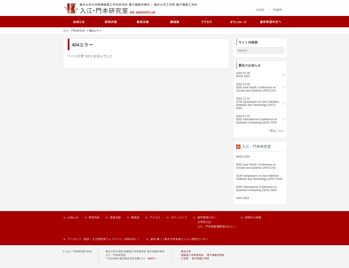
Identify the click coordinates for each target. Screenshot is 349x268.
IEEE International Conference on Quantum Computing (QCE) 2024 (256, 188)
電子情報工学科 (200, 258)
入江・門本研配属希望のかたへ (216, 226)
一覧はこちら (276, 130)
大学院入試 (204, 222)
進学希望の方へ (207, 217)
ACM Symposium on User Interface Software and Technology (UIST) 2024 (259, 177)
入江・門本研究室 (74, 30)
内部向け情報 (253, 217)
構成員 (135, 217)
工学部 (185, 258)
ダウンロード (179, 217)
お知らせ (72, 217)
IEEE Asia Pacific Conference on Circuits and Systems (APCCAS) (256, 166)
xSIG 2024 (242, 198)
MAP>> (152, 258)
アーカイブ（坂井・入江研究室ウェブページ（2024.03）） (103, 239)
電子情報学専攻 (215, 255)
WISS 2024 (243, 156)
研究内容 (94, 217)
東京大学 (186, 251)
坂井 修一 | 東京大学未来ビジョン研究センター (179, 239)
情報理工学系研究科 (192, 255)
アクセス (155, 217)
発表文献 (115, 217)
